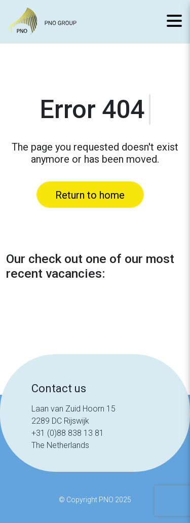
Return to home (90, 195)
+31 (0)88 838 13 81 (67, 433)
